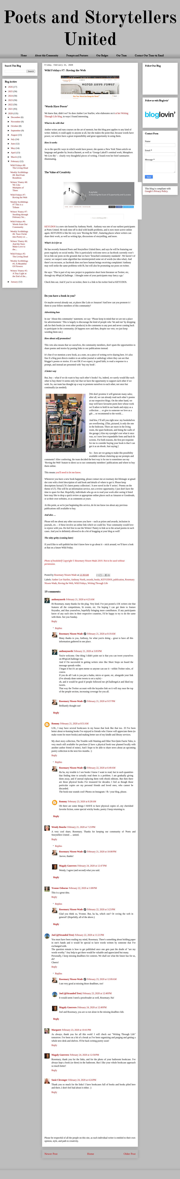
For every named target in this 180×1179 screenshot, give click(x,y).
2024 (10, 95)
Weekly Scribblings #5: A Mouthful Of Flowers (19, 263)
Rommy (55, 723)
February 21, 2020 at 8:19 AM (101, 633)
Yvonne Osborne (59, 888)
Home (24, 55)
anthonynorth (58, 599)
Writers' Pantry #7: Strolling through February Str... (19, 214)
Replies (58, 628)
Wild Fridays (80, 583)
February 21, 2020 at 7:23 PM (81, 827)
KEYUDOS (50, 226)
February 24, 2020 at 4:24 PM (82, 1080)
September (16, 130)
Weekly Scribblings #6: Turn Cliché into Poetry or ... (19, 234)
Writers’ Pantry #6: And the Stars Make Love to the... (19, 245)
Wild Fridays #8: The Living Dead (19, 166)
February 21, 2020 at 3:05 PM (88, 651)
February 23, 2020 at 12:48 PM (97, 993)
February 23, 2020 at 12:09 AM (102, 979)
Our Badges (102, 55)
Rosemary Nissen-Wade (71, 633)
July (13, 139)
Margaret (56, 1030)
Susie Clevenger (59, 1080)
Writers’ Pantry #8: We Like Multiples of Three (19, 186)
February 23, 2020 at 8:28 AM (82, 801)
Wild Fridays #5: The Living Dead (19, 255)
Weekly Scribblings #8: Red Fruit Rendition (19, 175)
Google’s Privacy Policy (156, 191)
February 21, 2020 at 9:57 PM (101, 701)
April (13, 152)
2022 (10, 104)
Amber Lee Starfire (61, 579)
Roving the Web (65, 583)
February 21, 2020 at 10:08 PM (101, 851)
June (13, 143)
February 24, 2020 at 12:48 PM (92, 1007)
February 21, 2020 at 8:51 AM (74, 723)
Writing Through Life (98, 583)
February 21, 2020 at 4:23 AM (80, 599)
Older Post (130, 1153)
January (15, 281)
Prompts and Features (77, 55)
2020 (10, 113)
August (14, 135)
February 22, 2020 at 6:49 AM (101, 768)
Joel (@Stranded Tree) (62, 935)
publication (118, 579)
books (97, 579)
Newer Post (50, 1153)
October (15, 126)
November (16, 121)
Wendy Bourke (59, 827)
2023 (10, 100)
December (16, 117)
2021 (10, 109)
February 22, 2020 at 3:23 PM (101, 909)
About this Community (46, 55)
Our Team (121, 55)
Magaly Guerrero (68, 866)
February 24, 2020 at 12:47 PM (92, 866)
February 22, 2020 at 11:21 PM (89, 935)
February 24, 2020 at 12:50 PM (84, 1055)
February (15, 161)
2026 (10, 87)
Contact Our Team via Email (149, 55)
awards (89, 579)
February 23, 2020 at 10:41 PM (76, 1030)
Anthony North (78, 579)
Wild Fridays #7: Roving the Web (18, 196)
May (13, 148)
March (14, 157)
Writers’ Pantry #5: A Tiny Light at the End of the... (19, 273)
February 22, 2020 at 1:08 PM (83, 888)
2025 (10, 91)
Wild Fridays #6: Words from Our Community (18, 224)
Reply (54, 621)
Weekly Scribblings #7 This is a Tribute (19, 204)
